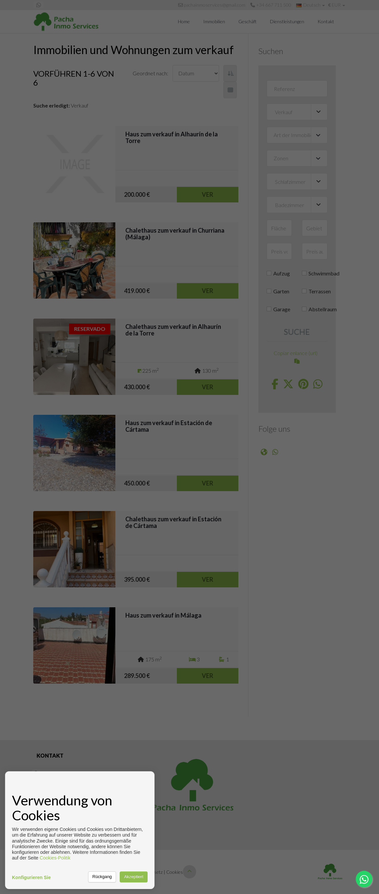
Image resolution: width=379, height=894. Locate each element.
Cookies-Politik (55, 857)
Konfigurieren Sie (31, 877)
